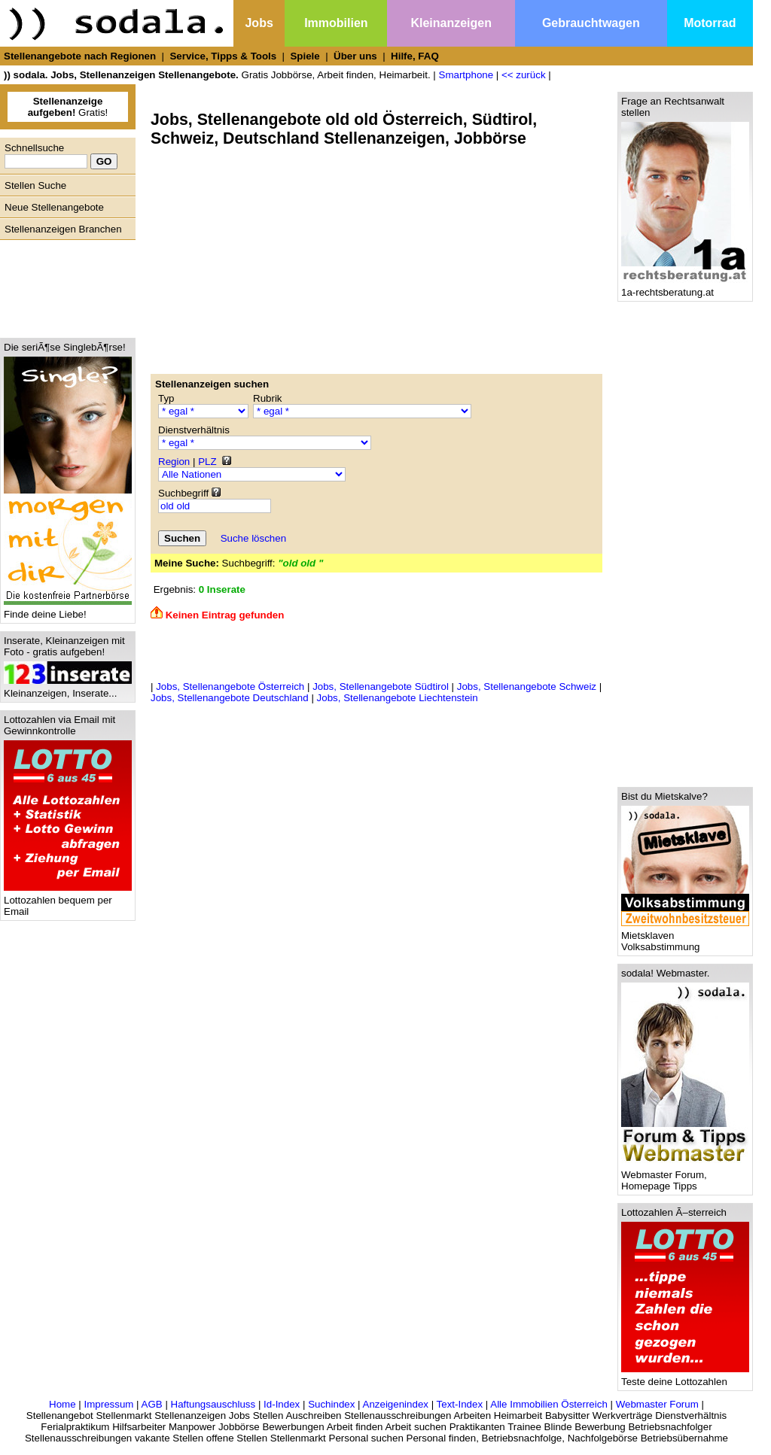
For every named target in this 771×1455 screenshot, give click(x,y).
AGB (152, 1404)
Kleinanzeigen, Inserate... (68, 689)
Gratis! (68, 107)
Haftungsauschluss (213, 1404)
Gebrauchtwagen (591, 23)
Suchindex (331, 1404)
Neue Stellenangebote (54, 207)
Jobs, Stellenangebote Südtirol (380, 686)
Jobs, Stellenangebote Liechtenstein (397, 697)
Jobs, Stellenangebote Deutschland (230, 697)
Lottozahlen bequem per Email (68, 901)
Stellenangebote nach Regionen (80, 56)
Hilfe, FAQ (415, 56)
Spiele (304, 56)
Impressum (108, 1404)
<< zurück (523, 74)
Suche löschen (253, 538)
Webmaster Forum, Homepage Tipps (685, 1176)
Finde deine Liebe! (68, 610)
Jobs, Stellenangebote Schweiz (526, 686)
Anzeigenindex (395, 1404)
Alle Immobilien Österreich (549, 1404)
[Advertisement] (64, 285)
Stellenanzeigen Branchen (63, 229)
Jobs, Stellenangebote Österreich (230, 686)
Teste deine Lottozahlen (685, 1377)
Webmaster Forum (657, 1404)
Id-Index (282, 1404)
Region (174, 461)
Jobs (259, 23)
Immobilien (335, 23)
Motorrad (710, 23)
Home (62, 1404)
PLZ (207, 461)
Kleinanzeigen (451, 23)
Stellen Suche (35, 185)
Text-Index (460, 1404)
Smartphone (466, 74)
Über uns (355, 56)
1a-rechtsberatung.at (685, 288)
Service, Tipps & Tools (222, 56)
